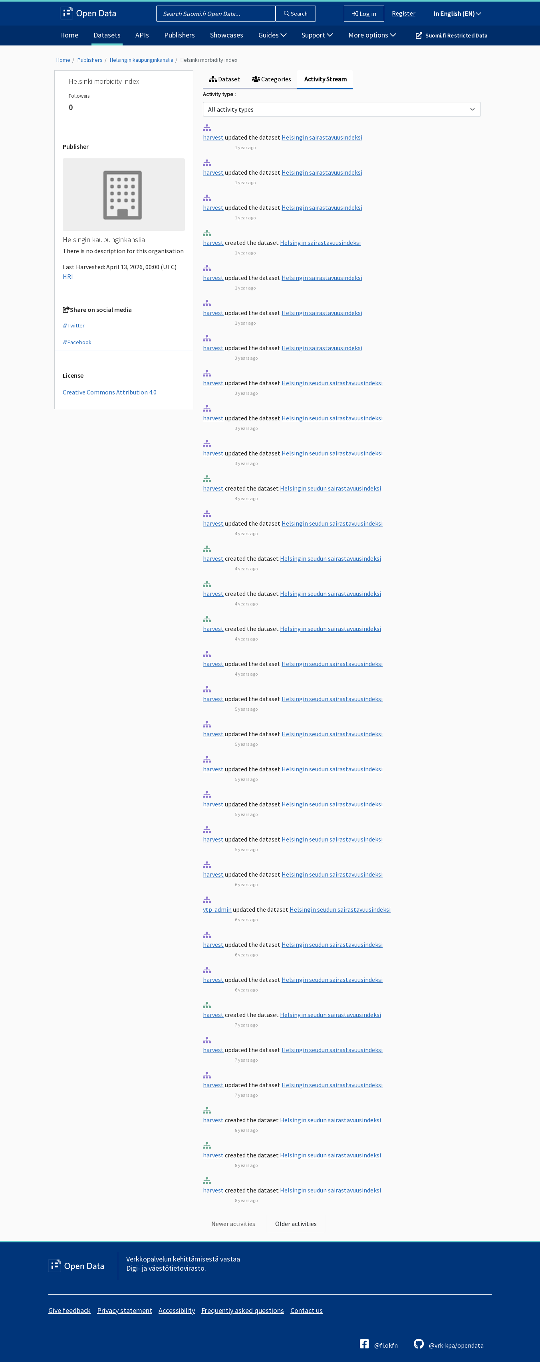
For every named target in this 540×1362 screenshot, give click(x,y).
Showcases (226, 34)
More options (372, 34)
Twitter (74, 325)
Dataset (224, 79)
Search (296, 13)
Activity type (218, 94)
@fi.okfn (379, 1343)
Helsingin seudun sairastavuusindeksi (332, 383)
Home (69, 34)
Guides (272, 34)
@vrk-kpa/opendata (449, 1343)
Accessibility (177, 1310)
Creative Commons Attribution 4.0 (110, 392)
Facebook (77, 342)
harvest (213, 137)
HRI (68, 276)
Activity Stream (325, 79)
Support (317, 34)
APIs (142, 34)
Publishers (179, 34)
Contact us (306, 1310)
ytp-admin (217, 909)
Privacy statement (124, 1310)
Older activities (296, 1224)
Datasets (107, 34)
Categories (271, 79)
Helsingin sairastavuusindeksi (322, 137)
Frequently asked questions (242, 1310)
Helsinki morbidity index (209, 59)
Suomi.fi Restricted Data (456, 35)
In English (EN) (457, 14)
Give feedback (69, 1310)
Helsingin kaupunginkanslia (141, 59)
